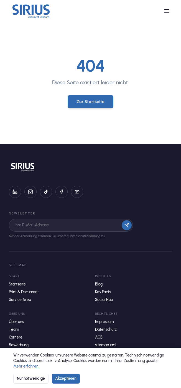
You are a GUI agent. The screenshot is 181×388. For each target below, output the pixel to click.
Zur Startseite (90, 101)
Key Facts (103, 292)
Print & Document (24, 292)
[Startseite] (31, 11)
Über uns (16, 321)
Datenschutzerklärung (84, 236)
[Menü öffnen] (166, 11)
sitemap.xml (105, 345)
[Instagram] (30, 192)
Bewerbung (19, 345)
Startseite (17, 284)
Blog (99, 284)
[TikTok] (46, 192)
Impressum (104, 321)
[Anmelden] (127, 225)
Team (14, 329)
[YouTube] (77, 192)
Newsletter (22, 213)
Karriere (15, 337)
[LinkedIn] (15, 192)
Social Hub (104, 299)
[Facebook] (61, 192)
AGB (99, 337)
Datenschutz (106, 329)
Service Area (20, 299)
